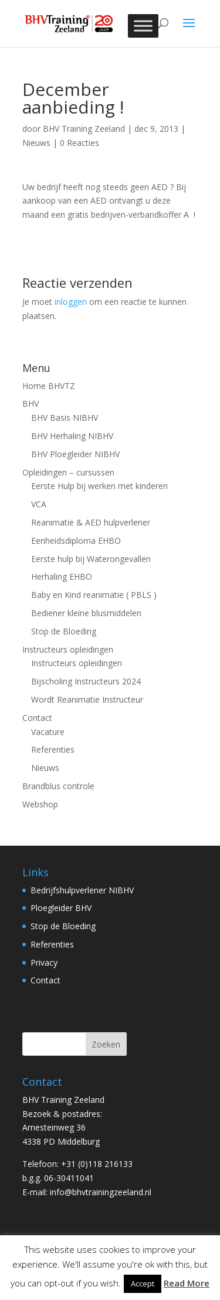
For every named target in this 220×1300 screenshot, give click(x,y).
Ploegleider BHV (61, 907)
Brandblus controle (58, 786)
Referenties (53, 749)
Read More (186, 1283)
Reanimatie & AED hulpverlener (90, 522)
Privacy (44, 962)
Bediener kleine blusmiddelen (86, 613)
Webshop (40, 804)
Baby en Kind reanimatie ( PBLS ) (94, 594)
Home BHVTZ (48, 385)
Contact (37, 717)
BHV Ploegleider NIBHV (75, 454)
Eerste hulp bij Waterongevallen (91, 558)
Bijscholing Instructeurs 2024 (86, 681)
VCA (38, 504)
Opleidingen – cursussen (68, 472)
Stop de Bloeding (63, 631)
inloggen (71, 301)
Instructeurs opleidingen (67, 649)
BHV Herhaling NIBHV (72, 435)
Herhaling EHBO (61, 576)
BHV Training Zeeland (84, 128)
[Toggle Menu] (143, 25)
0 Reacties (79, 142)
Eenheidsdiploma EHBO (76, 540)
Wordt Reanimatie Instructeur (87, 699)
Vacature (48, 731)
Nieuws (36, 142)
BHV (30, 403)
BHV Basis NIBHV (64, 417)
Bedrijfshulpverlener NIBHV (82, 890)
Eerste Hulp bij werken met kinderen (99, 485)
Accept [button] (142, 1283)
